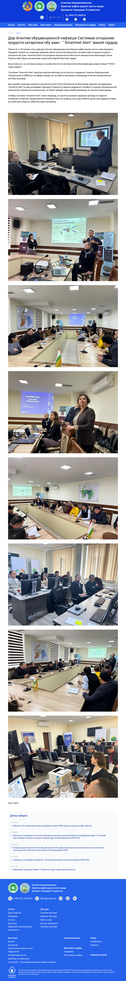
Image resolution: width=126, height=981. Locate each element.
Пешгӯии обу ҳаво (48, 913)
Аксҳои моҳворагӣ (49, 923)
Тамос (111, 25)
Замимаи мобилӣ (98, 955)
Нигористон (13, 930)
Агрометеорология (17, 955)
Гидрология (13, 951)
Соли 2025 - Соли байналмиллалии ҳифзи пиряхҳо (32, 962)
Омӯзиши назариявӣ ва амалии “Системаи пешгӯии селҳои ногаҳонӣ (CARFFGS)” (51, 860)
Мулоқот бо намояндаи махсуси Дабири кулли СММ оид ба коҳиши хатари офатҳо (52, 826)
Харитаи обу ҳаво (48, 916)
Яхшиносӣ (13, 945)
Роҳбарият (13, 916)
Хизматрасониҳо (63, 25)
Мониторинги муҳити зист (20, 948)
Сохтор (11, 920)
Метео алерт (46, 920)
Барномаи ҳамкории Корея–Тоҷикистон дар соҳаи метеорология (44, 869)
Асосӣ (11, 25)
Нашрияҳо (69, 951)
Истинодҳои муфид (73, 955)
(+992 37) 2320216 (77, 15)
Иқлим (11, 941)
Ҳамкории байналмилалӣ (20, 926)
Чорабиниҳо (96, 941)
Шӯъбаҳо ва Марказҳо (18, 958)
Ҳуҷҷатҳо (12, 923)
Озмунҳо (94, 945)
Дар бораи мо (14, 913)
